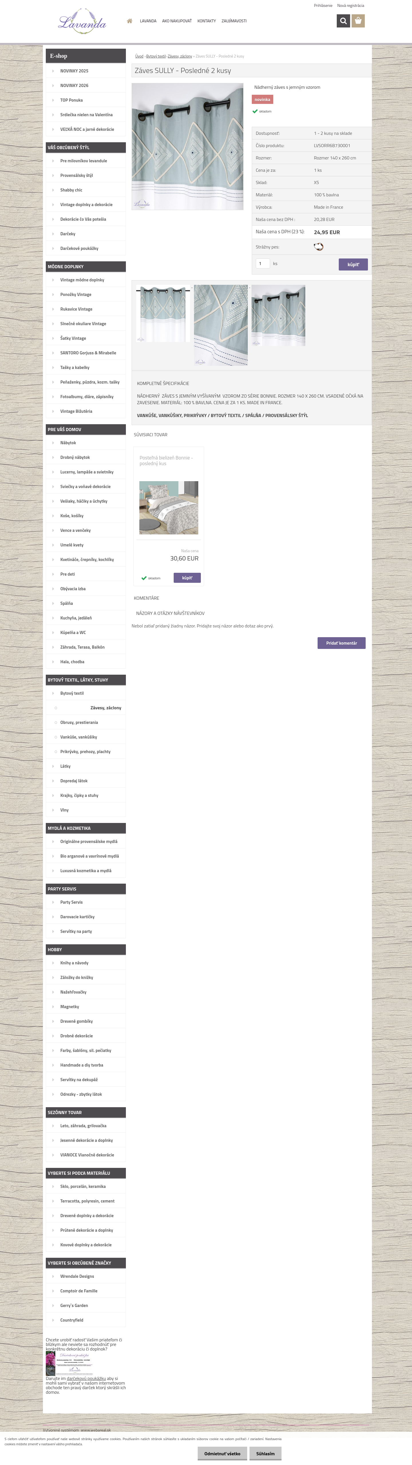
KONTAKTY (206, 21)
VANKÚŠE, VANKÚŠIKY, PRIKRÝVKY (172, 415)
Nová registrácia (350, 5)
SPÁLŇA (253, 415)
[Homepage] (129, 20)
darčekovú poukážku (86, 1378)
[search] (343, 20)
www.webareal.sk (96, 1430)
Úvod (139, 56)
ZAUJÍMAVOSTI (234, 21)
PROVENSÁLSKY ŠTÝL (286, 415)
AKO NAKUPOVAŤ (177, 21)
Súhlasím (265, 1453)
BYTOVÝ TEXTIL (226, 415)
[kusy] (263, 263)
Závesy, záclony (180, 56)
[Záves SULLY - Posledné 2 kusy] (187, 85)
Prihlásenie (323, 5)
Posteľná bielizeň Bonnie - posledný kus (166, 460)
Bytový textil (156, 56)
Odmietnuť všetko (221, 1453)
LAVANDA (148, 21)
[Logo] (82, 21)
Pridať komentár (341, 643)
